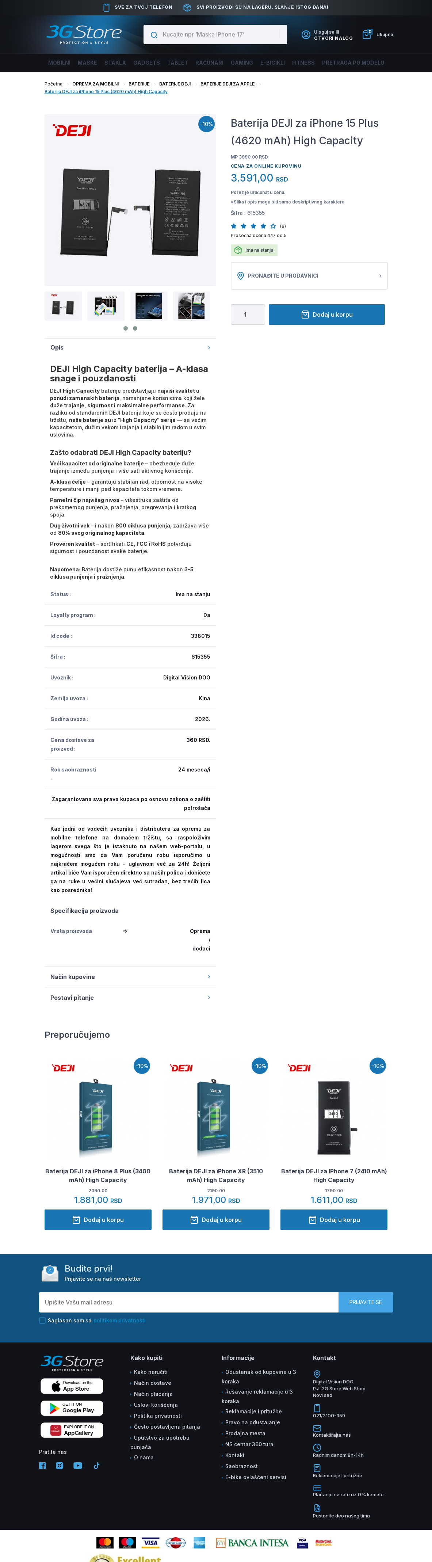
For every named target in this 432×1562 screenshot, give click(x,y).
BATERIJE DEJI (175, 84)
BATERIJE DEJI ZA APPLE (227, 84)
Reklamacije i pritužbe (253, 1411)
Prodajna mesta (245, 1433)
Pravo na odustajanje (252, 1422)
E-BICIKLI (269, 63)
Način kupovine (130, 976)
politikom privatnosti (119, 1320)
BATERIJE (139, 84)
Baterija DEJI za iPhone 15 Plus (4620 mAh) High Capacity (106, 91)
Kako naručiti (151, 1372)
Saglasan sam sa (92, 1320)
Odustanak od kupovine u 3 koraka (259, 1376)
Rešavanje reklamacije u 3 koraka (257, 1396)
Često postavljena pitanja (167, 1427)
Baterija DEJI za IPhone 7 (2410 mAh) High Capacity (334, 1175)
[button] (236, 226)
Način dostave (152, 1383)
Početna (53, 84)
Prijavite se (365, 1302)
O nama (144, 1457)
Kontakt (235, 1455)
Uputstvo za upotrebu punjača (160, 1442)
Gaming (240, 63)
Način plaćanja (153, 1394)
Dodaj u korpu (327, 314)
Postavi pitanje (130, 997)
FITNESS (299, 63)
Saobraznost (241, 1466)
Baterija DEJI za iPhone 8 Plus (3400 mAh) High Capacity (97, 1175)
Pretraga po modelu (346, 63)
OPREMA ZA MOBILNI (95, 84)
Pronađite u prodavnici (309, 276)
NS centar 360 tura (249, 1444)
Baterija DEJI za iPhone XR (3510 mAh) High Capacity (216, 1175)
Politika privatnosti (158, 1416)
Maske (94, 63)
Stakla (120, 63)
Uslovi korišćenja (156, 1405)
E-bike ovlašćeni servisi (255, 1477)
